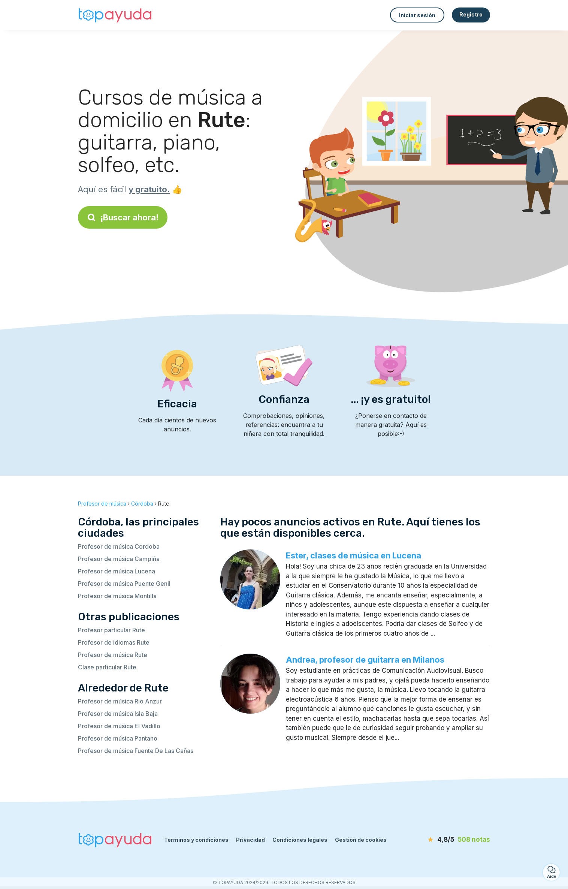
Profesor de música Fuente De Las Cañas (135, 750)
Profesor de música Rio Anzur (120, 701)
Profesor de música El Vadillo (119, 726)
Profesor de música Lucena (116, 571)
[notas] (447, 840)
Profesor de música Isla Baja (118, 713)
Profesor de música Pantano (117, 738)
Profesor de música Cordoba (119, 546)
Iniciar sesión (417, 15)
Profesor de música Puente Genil (124, 583)
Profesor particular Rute (111, 630)
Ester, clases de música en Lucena (353, 555)
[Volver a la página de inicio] (115, 14)
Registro (471, 14)
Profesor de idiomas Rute (113, 642)
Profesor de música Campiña (119, 559)
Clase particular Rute (107, 667)
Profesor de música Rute (112, 655)
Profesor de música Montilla (117, 596)
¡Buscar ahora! (122, 217)
